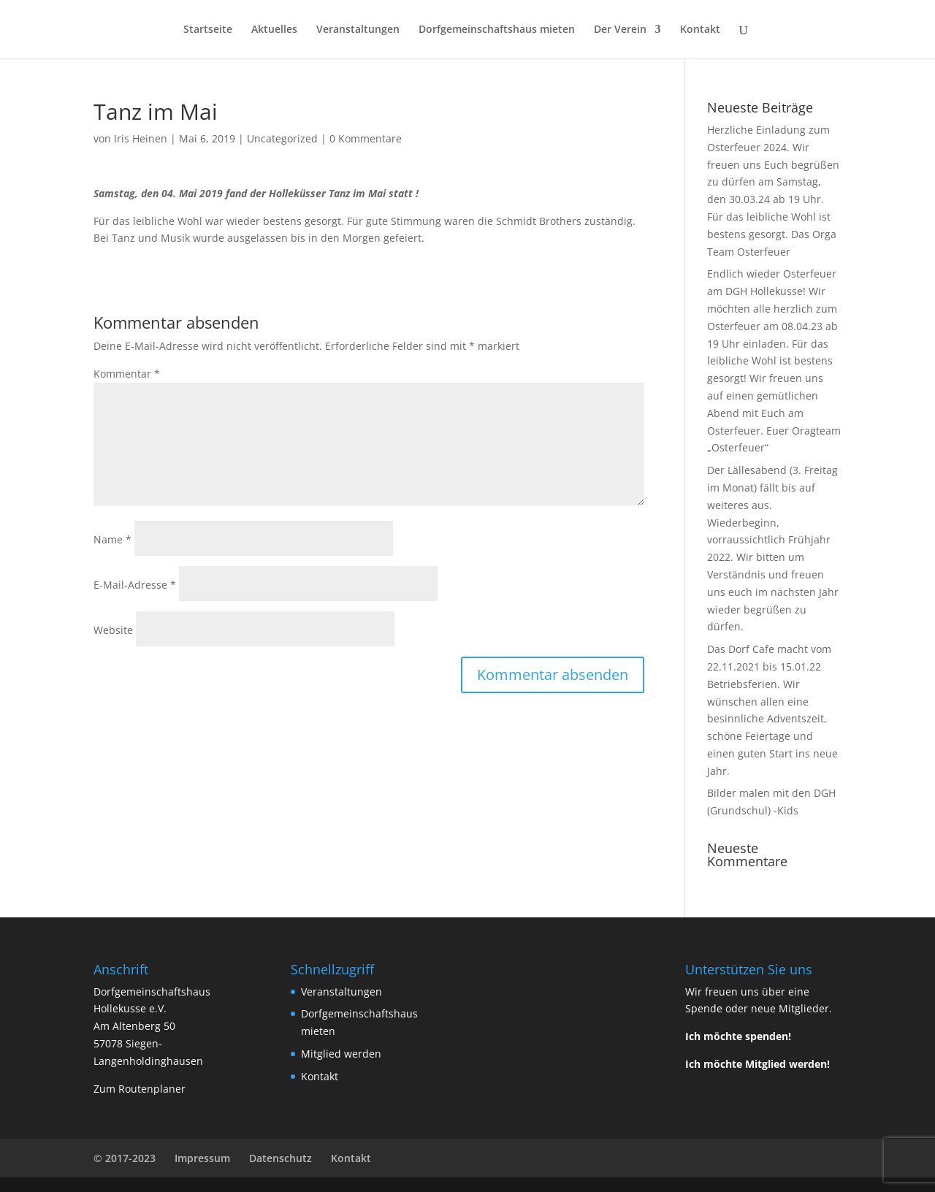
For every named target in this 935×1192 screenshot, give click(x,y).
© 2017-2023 (125, 1158)
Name (112, 539)
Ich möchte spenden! (738, 1036)
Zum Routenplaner (140, 1089)
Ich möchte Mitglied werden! (757, 1064)
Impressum (202, 1158)
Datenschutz (280, 1158)
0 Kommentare (365, 138)
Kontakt (700, 30)
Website (113, 630)
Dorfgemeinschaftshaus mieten (497, 30)
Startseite (207, 30)
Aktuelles (274, 30)
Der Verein (620, 30)
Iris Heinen (140, 138)
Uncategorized (282, 138)
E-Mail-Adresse (135, 585)
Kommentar (127, 374)
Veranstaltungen (358, 30)
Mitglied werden (341, 1054)
